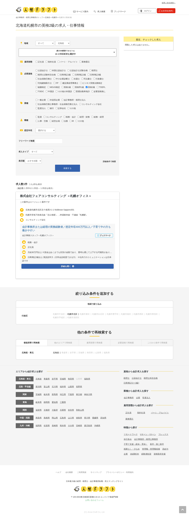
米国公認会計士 (59, 70)
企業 (138, 398)
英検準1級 (79, 87)
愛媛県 (95, 418)
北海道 (47, 17)
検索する (68, 168)
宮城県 (63, 379)
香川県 (87, 418)
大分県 (71, 425)
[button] (67, 52)
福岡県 (39, 425)
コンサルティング (54, 117)
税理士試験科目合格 (47, 75)
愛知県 (55, 402)
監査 (40, 117)
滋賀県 (39, 410)
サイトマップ (96, 472)
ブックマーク (120, 11)
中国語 (51, 91)
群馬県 (55, 394)
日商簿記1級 (65, 75)
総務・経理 (99, 117)
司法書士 (88, 79)
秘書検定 (42, 87)
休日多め (128, 439)
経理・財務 (85, 117)
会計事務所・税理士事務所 (146, 439)
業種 (26, 103)
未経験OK (134, 454)
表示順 (22, 161)
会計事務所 (129, 398)
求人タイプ (24, 152)
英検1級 (67, 87)
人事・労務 (43, 121)
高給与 (165, 449)
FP (57, 83)
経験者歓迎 (146, 454)
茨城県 (39, 394)
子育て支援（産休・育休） (136, 444)
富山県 (47, 386)
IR (73, 121)
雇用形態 (28, 62)
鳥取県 (39, 418)
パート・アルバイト (69, 62)
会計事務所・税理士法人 (75, 100)
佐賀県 (47, 425)
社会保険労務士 (45, 79)
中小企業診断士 (63, 79)
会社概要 (69, 472)
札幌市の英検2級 (65, 17)
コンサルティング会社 (92, 104)
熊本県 (63, 425)
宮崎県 (79, 425)
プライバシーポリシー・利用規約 (120, 472)
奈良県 (71, 410)
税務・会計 (71, 117)
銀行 (52, 108)
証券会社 (62, 108)
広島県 (63, 418)
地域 (26, 43)
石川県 (55, 386)
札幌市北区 (72, 314)
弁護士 (77, 79)
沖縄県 (97, 425)
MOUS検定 (55, 87)
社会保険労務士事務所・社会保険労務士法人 (58, 104)
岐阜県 (39, 402)
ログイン (148, 11)
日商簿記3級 (95, 75)
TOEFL (102, 87)
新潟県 (39, 386)
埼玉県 (63, 394)
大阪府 (55, 410)
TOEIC (41, 91)
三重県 (63, 402)
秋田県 (71, 379)
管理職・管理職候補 (151, 449)
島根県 (47, 418)
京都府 (47, 410)
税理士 (95, 70)
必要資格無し (100, 91)
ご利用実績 (81, 472)
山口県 (71, 418)
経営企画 (56, 121)
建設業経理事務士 (70, 83)
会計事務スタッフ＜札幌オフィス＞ (38, 235)
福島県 (87, 379)
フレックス (163, 434)
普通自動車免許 (83, 91)
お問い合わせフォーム (94, 500)
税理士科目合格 (151, 378)
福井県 (63, 386)
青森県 (47, 379)
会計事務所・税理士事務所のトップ (29, 17)
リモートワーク (131, 434)
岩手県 (55, 379)
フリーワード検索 (26, 141)
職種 (26, 120)
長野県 (79, 386)
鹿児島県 (88, 425)
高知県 (103, 418)
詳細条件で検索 (109, 161)
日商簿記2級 (80, 75)
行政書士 (100, 79)
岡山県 (55, 418)
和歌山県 (80, 410)
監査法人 (42, 108)
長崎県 (55, 425)
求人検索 (101, 11)
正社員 (41, 62)
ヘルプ (58, 472)
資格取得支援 (160, 454)
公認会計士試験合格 (79, 70)
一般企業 (42, 100)
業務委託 (86, 62)
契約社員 (52, 62)
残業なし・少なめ (132, 449)
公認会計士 (43, 70)
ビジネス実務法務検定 (92, 83)
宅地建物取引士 (45, 83)
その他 (73, 108)
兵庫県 (63, 410)
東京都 (79, 394)
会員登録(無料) (167, 11)
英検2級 (91, 87)
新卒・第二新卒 (157, 444)
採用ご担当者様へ (168, 3)
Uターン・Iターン (148, 434)
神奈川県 (88, 394)
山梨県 (71, 386)
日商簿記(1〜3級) (131, 383)
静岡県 (47, 402)
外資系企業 (55, 100)
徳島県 (79, 418)
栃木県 (47, 394)
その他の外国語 (65, 91)
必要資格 (28, 74)
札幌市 (54, 17)
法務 (66, 121)
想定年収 (28, 130)
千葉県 (71, 394)
